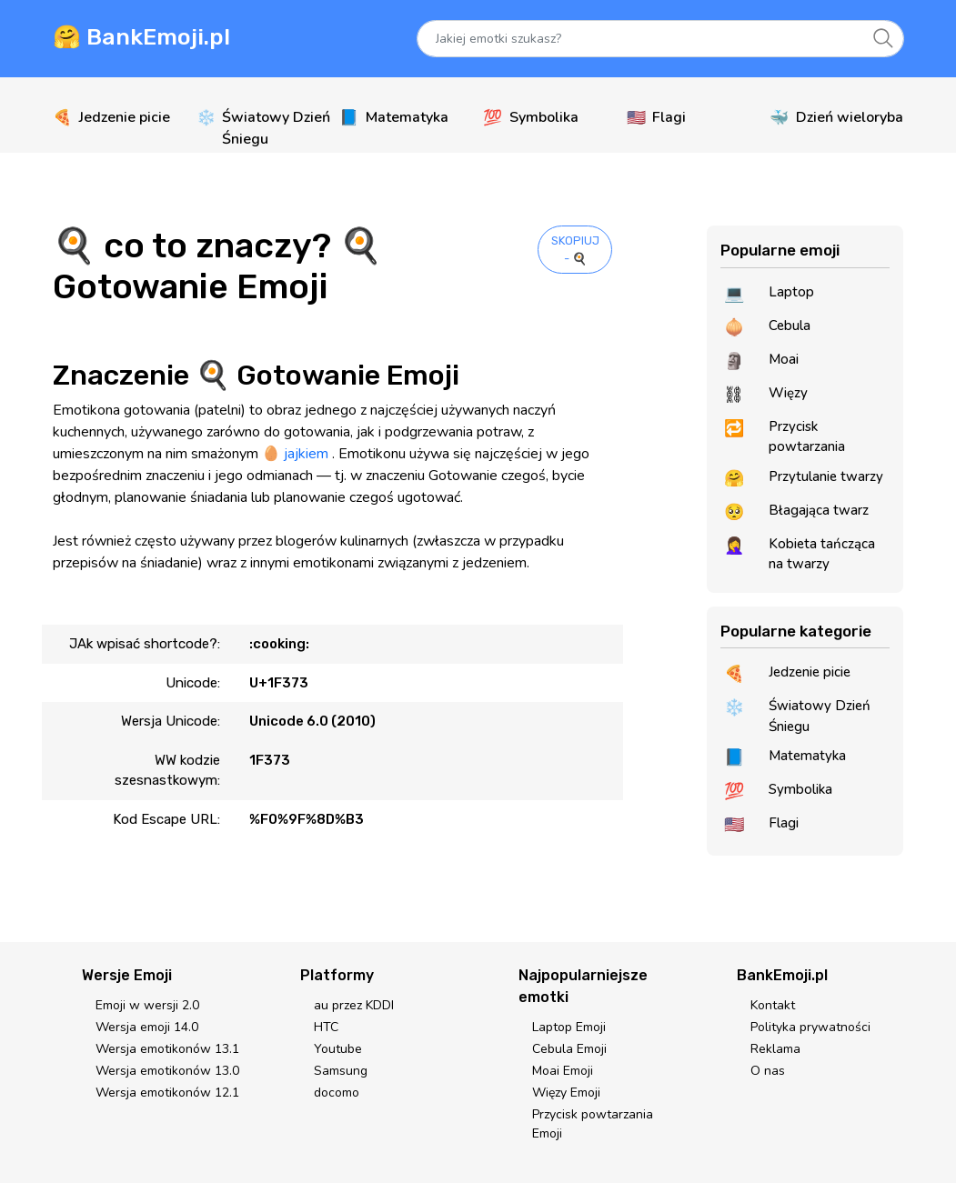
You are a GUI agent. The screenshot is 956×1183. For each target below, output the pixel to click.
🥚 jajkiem (295, 454)
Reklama (775, 1049)
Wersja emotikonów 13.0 (167, 1070)
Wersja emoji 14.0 (147, 1027)
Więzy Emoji (566, 1092)
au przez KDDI (354, 1005)
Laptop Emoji (569, 1027)
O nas (767, 1070)
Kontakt (772, 1005)
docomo (336, 1092)
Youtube (338, 1049)
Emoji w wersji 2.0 (147, 1005)
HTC (326, 1027)
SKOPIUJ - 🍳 (575, 250)
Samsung (340, 1070)
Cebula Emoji (569, 1049)
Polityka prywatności (810, 1027)
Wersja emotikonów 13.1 (167, 1049)
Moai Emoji (562, 1070)
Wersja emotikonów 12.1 (167, 1092)
